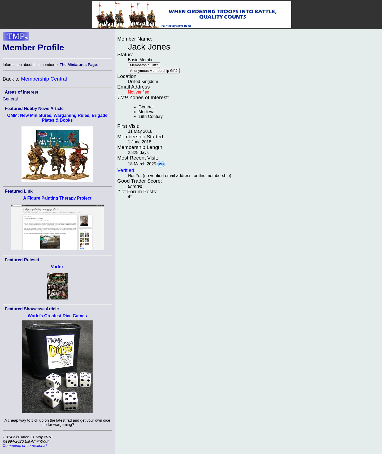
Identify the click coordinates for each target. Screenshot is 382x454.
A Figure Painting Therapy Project (57, 198)
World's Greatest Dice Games (57, 316)
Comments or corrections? (25, 445)
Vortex (57, 267)
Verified (125, 170)
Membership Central (44, 79)
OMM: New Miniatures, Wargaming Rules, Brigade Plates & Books (57, 117)
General (10, 99)
